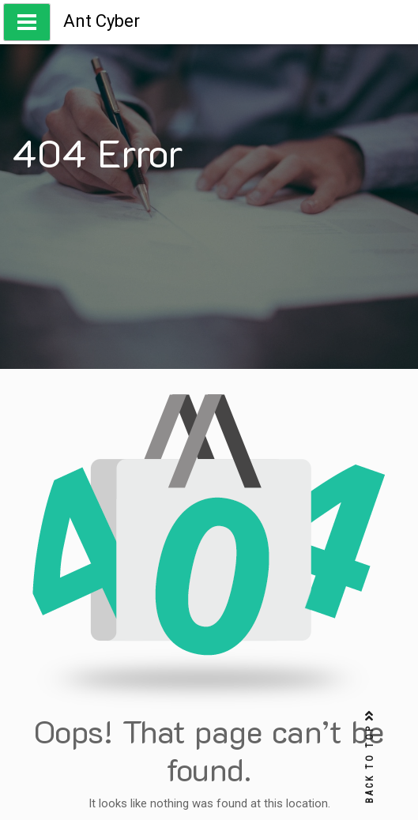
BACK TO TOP (369, 757)
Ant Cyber (101, 21)
